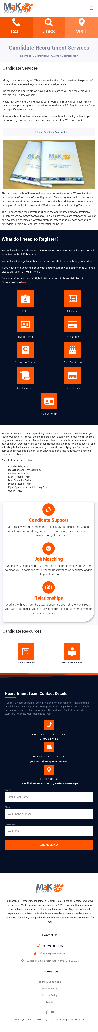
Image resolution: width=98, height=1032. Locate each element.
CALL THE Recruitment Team (49, 734)
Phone (8, 807)
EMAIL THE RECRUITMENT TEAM (49, 756)
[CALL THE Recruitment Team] (49, 725)
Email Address (11, 824)
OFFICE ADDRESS (49, 779)
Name (8, 790)
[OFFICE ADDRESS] (49, 770)
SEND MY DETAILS (49, 844)
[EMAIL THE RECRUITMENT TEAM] (49, 747)
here (23, 282)
